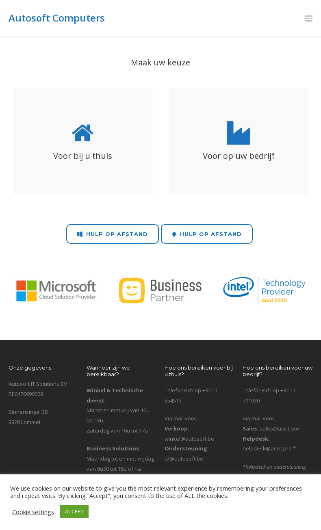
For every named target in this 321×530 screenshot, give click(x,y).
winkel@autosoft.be (189, 438)
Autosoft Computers (57, 17)
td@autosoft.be (184, 458)
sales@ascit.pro (279, 428)
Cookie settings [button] (33, 511)
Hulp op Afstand (112, 234)
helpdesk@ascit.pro (267, 448)
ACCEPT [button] (74, 511)
